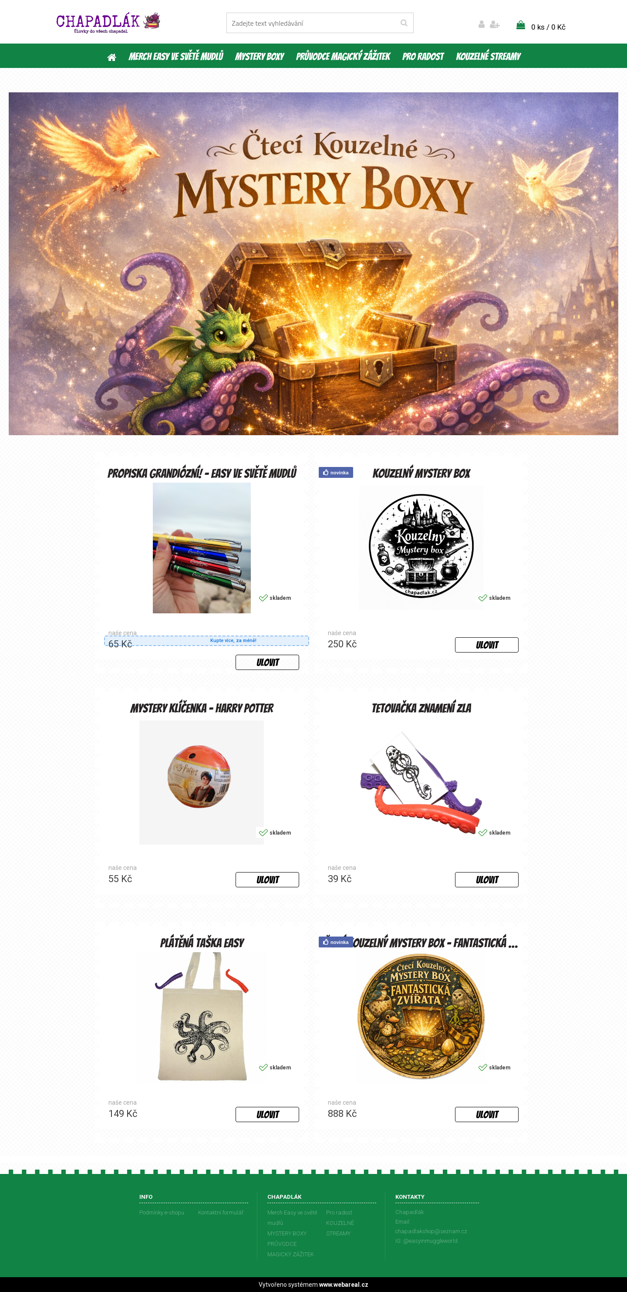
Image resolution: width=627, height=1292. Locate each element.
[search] (403, 23)
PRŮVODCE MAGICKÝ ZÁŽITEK (343, 56)
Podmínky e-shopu (161, 1212)
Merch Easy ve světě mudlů (175, 56)
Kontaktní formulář (220, 1212)
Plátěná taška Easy (201, 942)
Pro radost (422, 56)
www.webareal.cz (343, 1284)
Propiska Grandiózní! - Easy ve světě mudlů (202, 473)
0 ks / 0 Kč (548, 27)
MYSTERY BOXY (259, 56)
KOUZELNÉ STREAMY (488, 56)
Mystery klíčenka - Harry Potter (201, 707)
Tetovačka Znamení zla (421, 707)
